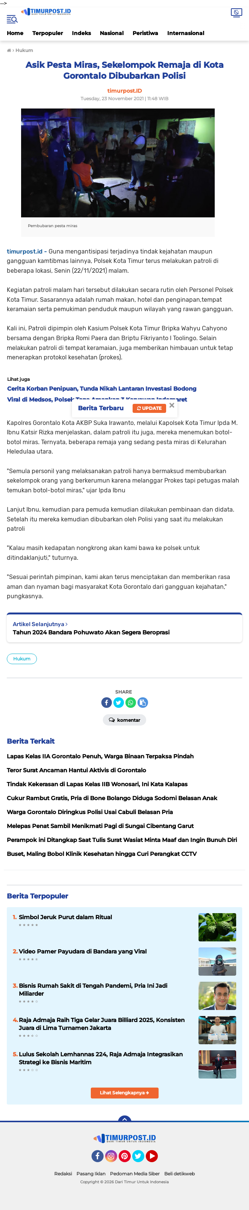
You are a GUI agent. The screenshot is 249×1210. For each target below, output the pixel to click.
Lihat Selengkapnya (124, 1092)
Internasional (185, 33)
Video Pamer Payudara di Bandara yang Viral (83, 951)
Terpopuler (47, 33)
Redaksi (63, 1173)
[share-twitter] (118, 702)
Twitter (141, 1159)
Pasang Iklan (90, 1173)
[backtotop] (124, 1122)
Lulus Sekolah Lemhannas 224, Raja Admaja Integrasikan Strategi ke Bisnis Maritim (101, 1058)
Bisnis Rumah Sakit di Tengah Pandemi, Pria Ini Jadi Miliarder (93, 989)
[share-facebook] (106, 702)
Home (15, 33)
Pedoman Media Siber (135, 1173)
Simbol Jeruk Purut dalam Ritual (65, 917)
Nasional (112, 33)
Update (149, 408)
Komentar (124, 719)
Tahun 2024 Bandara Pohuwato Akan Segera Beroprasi (91, 632)
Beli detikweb (179, 1173)
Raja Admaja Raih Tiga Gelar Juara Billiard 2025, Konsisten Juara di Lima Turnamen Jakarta (102, 1023)
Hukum (22, 659)
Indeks (81, 33)
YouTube (157, 1159)
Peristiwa (145, 33)
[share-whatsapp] (130, 702)
